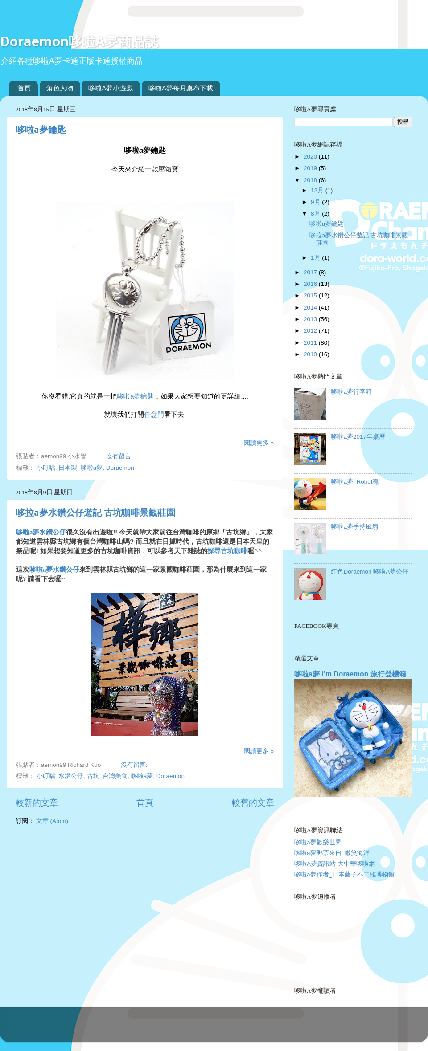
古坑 (93, 776)
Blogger (249, 1028)
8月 (316, 213)
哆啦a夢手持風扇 (354, 526)
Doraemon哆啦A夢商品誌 (79, 41)
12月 (318, 190)
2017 (311, 272)
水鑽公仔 (70, 776)
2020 (311, 156)
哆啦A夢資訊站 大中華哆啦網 (334, 863)
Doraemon (120, 467)
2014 (311, 307)
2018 (311, 180)
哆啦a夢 (92, 467)
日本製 (67, 467)
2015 (311, 295)
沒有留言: (120, 456)
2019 (311, 168)
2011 (311, 342)
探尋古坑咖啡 (227, 550)
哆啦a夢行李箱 (351, 391)
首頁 (24, 88)
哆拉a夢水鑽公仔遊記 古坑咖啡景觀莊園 (95, 512)
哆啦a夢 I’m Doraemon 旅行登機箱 (350, 674)
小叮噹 (46, 467)
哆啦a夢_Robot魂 (355, 481)
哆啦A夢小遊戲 (110, 88)
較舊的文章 (253, 802)
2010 (311, 354)
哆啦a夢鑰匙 (41, 129)
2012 (311, 330)
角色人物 (59, 88)
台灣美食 (115, 776)
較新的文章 (37, 802)
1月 (316, 257)
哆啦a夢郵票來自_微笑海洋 (332, 853)
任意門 (154, 414)
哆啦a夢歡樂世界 (318, 842)
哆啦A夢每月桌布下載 (180, 88)
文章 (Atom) (52, 821)
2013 (311, 319)
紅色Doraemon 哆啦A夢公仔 (369, 571)
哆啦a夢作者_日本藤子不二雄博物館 (344, 874)
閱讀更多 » (259, 443)
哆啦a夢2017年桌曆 (358, 436)
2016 (311, 284)
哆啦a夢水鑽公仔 (41, 532)
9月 (316, 202)
